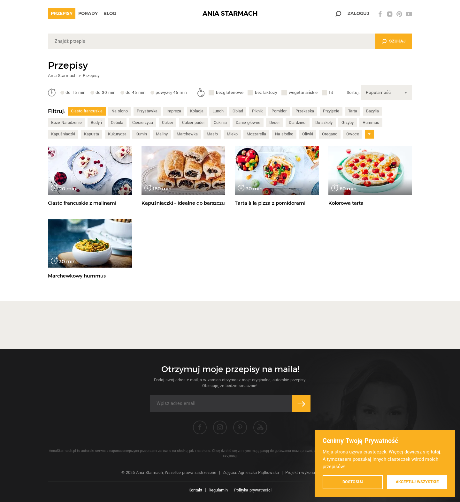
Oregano (329, 134)
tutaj (435, 452)
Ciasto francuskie (87, 111)
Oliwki (307, 134)
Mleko (232, 134)
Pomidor (279, 111)
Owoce (352, 134)
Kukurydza (117, 134)
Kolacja (196, 111)
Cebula (117, 123)
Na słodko (284, 134)
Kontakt (195, 490)
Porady (88, 13)
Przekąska (304, 111)
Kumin (141, 134)
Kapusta (91, 134)
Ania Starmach (62, 75)
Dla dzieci (297, 123)
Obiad (238, 111)
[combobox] (386, 92)
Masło (212, 134)
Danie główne (248, 123)
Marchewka (187, 134)
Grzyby (347, 123)
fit (331, 92)
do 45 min (136, 92)
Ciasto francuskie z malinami (82, 203)
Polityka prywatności (253, 490)
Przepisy (62, 13)
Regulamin (218, 490)
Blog (109, 13)
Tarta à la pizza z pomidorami (270, 203)
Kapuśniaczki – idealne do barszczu (183, 203)
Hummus (371, 123)
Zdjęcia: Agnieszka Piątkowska (251, 472)
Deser (274, 123)
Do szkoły (324, 123)
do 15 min (75, 92)
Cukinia (220, 123)
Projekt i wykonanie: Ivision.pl (312, 472)
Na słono (119, 111)
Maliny (162, 134)
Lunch (218, 111)
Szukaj (397, 41)
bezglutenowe (229, 92)
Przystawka (147, 111)
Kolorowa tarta (346, 203)
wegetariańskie (303, 92)
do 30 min (106, 92)
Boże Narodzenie (66, 123)
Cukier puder (193, 123)
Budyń (96, 123)
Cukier (167, 123)
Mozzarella (256, 134)
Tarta (352, 111)
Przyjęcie (331, 111)
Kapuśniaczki (63, 134)
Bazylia (372, 111)
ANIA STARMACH (230, 14)
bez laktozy (266, 92)
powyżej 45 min (171, 92)
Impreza (173, 111)
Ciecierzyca (142, 123)
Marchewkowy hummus (77, 276)
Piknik (257, 111)
